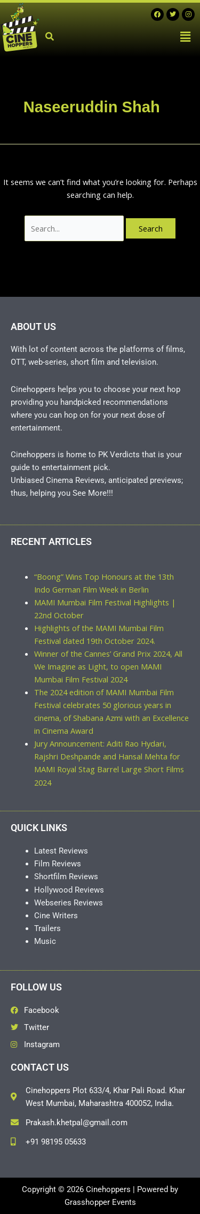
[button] (186, 36)
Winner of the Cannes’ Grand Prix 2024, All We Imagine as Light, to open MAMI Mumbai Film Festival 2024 (108, 666)
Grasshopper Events (100, 1202)
